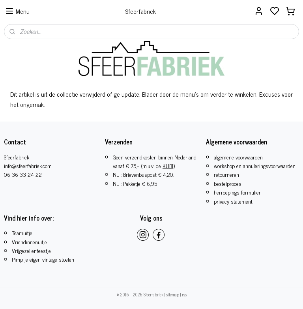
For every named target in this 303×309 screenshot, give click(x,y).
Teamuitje (22, 232)
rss (184, 294)
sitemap (172, 294)
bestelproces (227, 183)
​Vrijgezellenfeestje (31, 250)
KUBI (168, 165)
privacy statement (233, 201)
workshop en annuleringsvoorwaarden (255, 165)
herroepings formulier (237, 192)
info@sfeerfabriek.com (28, 165)
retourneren (226, 174)
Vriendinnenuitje (29, 241)
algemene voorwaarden (238, 156)
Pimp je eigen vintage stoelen (43, 259)
